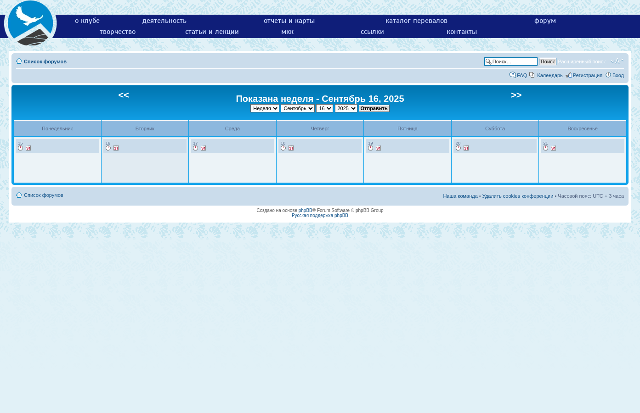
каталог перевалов (416, 20)
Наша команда (460, 196)
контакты (462, 31)
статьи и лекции (212, 31)
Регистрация (587, 75)
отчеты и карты (289, 20)
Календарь (550, 75)
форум (545, 20)
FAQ (522, 75)
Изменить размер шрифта (617, 61)
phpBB (305, 210)
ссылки (372, 31)
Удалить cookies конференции (518, 196)
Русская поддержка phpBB (320, 215)
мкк (287, 31)
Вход (618, 75)
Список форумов (45, 61)
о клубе (87, 20)
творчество (118, 31)
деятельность (164, 20)
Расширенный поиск (582, 61)
